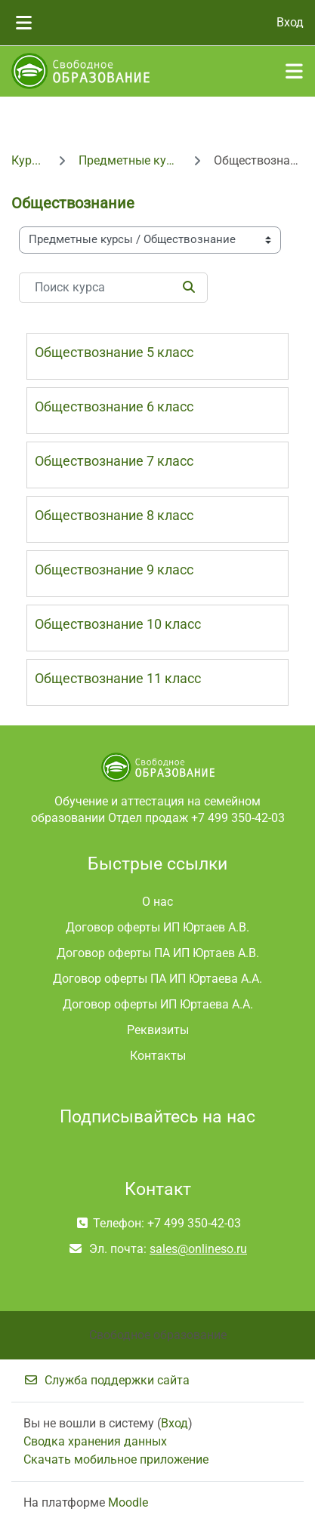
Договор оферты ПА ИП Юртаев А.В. (158, 953)
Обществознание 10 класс (118, 624)
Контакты (158, 1055)
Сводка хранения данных (95, 1441)
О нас (157, 901)
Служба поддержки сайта (106, 1380)
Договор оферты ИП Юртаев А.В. (157, 927)
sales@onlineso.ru (198, 1249)
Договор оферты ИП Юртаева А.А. (158, 1004)
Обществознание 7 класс (114, 461)
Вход (290, 22)
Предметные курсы (130, 160)
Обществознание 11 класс (118, 678)
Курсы (28, 160)
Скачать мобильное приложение (115, 1459)
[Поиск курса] (113, 287)
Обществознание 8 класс (114, 515)
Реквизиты (158, 1030)
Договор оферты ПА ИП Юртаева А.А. (157, 978)
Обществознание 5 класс (114, 352)
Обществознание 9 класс (114, 569)
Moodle (128, 1502)
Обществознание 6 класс (114, 406)
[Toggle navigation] (294, 71)
